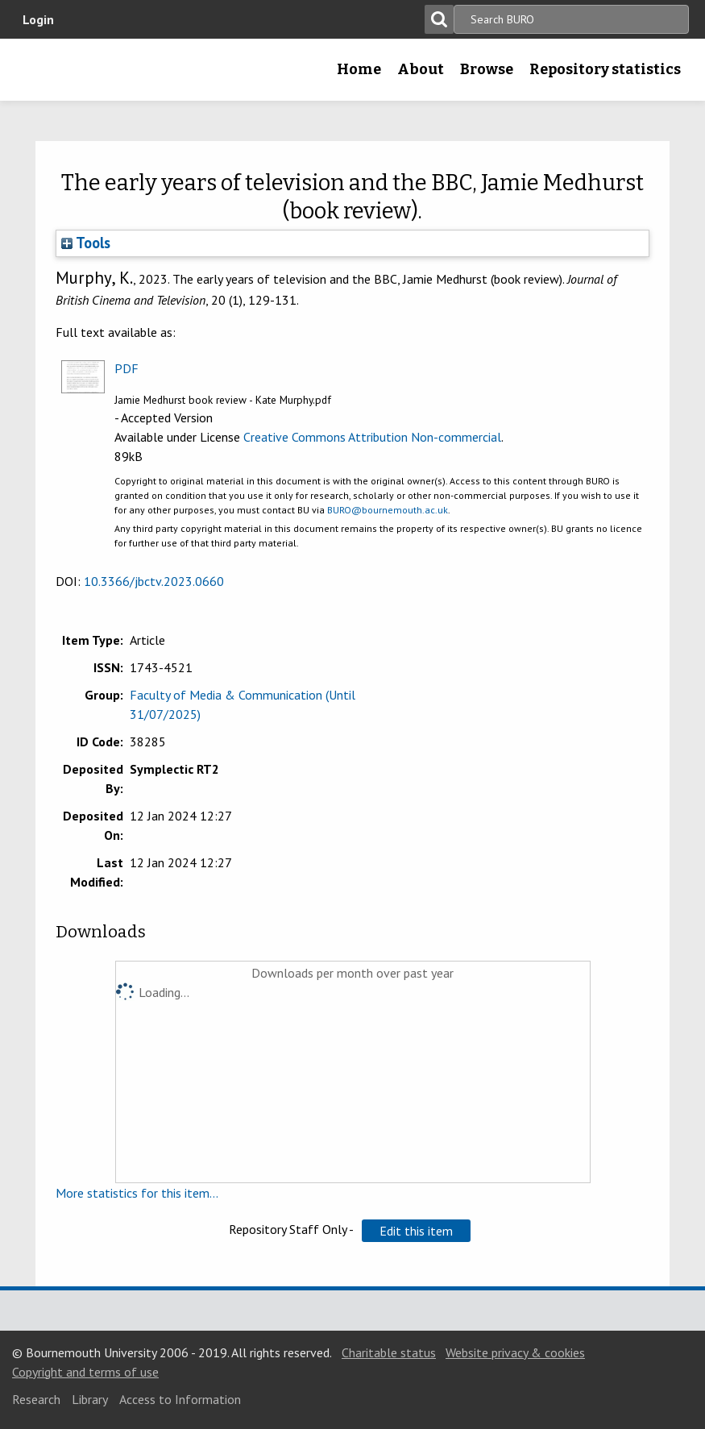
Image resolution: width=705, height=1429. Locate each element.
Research (36, 1399)
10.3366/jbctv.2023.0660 (154, 581)
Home (359, 69)
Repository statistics (605, 69)
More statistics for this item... (137, 1193)
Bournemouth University (38, 75)
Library (90, 1399)
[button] (416, 1230)
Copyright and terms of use (85, 1372)
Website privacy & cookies (515, 1352)
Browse (486, 69)
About (420, 69)
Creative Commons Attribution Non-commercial (372, 437)
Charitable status (389, 1352)
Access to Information (180, 1399)
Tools (85, 242)
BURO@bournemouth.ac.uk (387, 510)
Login (38, 19)
